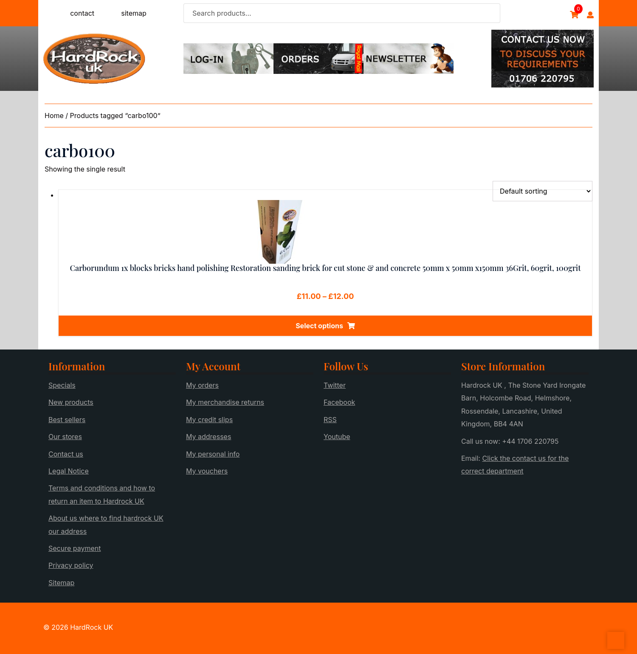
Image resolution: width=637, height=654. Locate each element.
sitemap (134, 13)
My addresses (208, 436)
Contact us (65, 454)
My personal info (213, 454)
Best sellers (66, 419)
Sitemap (61, 582)
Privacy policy (70, 565)
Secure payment (74, 548)
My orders (202, 385)
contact (82, 13)
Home (54, 115)
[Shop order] (542, 191)
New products (70, 402)
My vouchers (207, 471)
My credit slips (209, 419)
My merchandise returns (225, 402)
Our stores (65, 436)
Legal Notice (68, 471)
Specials (62, 385)
